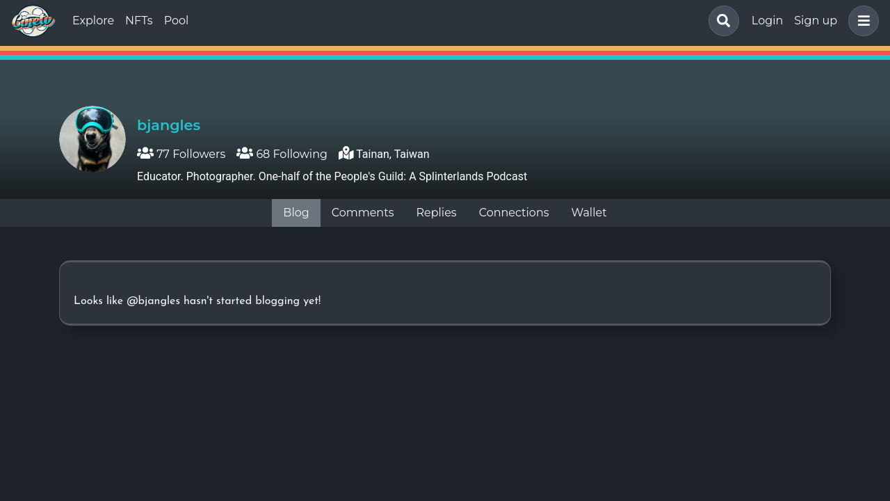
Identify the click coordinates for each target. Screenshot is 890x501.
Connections (514, 212)
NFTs (139, 20)
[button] (861, 21)
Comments (363, 212)
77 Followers (181, 154)
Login (767, 20)
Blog (296, 212)
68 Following (281, 154)
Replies (436, 212)
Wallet (589, 212)
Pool (176, 20)
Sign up (815, 20)
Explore (93, 20)
